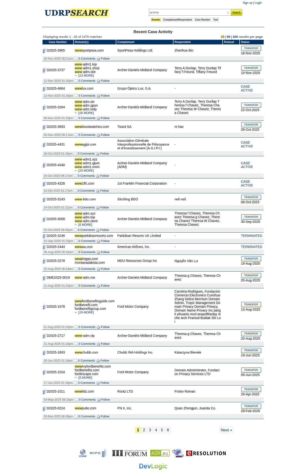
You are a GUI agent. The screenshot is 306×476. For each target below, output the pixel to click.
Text (215, 19)
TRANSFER (251, 48)
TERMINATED (251, 236)
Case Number (202, 19)
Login (258, 2)
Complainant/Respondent (177, 19)
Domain (156, 19)
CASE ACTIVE (247, 88)
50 (228, 37)
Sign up (248, 2)
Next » (226, 430)
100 (235, 37)
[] (86, 75)
